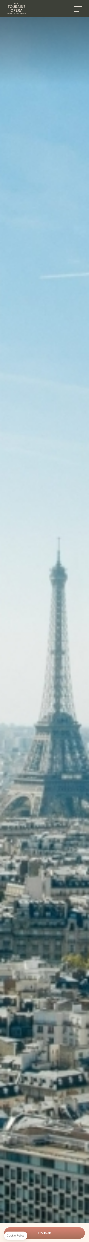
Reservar (44, 1233)
